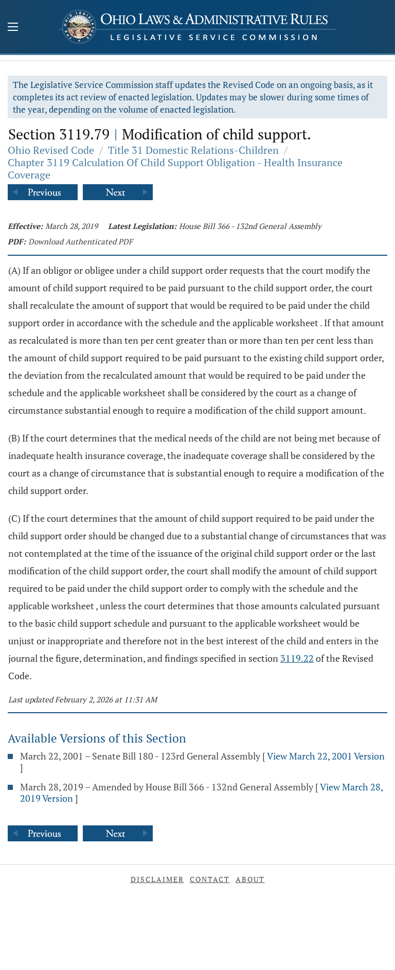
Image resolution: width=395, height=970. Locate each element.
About (250, 879)
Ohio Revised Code (51, 150)
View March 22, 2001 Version (326, 756)
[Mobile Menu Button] (13, 28)
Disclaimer (157, 879)
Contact (210, 879)
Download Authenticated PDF (80, 241)
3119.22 (297, 658)
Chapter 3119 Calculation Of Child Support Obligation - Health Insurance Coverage (175, 168)
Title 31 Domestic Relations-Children (193, 150)
